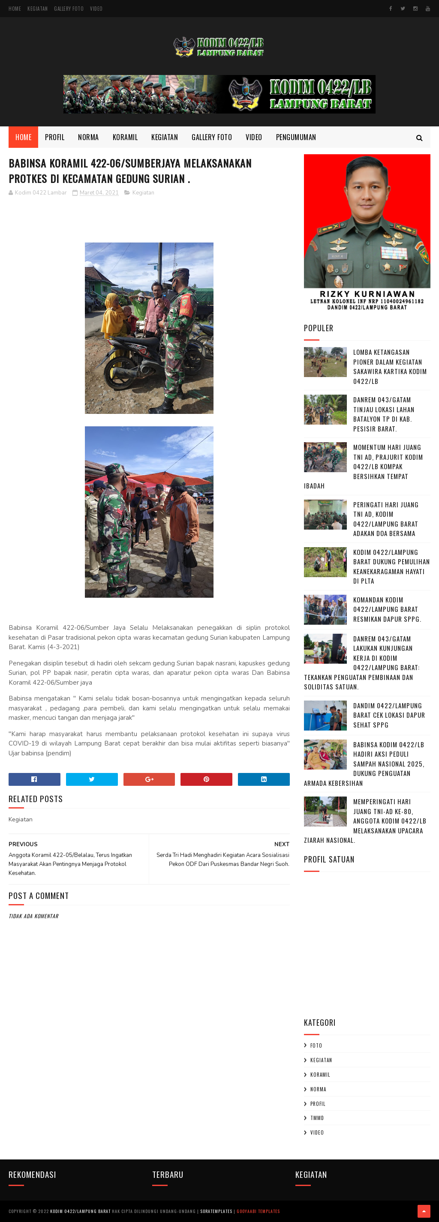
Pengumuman (296, 137)
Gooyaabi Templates (258, 1211)
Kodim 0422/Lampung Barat (80, 1211)
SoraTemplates (216, 1211)
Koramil (125, 137)
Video (96, 8)
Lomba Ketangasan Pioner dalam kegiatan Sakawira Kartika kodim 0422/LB (390, 366)
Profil (54, 137)
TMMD (317, 1117)
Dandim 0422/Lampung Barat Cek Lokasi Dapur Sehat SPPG (389, 715)
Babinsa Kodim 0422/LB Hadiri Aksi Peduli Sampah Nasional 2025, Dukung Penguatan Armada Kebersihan (364, 764)
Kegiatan (37, 8)
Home (15, 8)
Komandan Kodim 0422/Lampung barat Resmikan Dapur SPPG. (387, 609)
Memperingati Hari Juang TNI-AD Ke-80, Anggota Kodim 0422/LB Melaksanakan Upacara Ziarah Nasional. (365, 821)
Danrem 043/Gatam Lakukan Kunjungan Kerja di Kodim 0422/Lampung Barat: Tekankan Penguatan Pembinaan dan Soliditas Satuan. (362, 663)
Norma (88, 137)
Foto (316, 1045)
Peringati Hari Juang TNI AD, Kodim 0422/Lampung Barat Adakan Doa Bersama (386, 519)
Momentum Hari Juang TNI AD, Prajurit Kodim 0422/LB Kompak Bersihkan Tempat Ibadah (363, 466)
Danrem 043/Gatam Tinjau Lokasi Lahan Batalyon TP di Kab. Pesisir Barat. (384, 414)
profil (317, 1103)
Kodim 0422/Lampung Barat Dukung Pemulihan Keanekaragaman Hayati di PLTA (391, 566)
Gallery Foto (69, 8)
